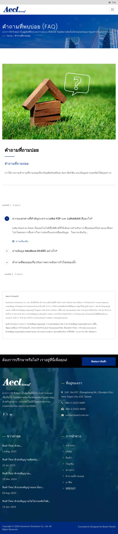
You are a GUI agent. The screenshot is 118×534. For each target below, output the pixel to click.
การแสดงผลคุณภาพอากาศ (57, 324)
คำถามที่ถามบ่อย (22, 35)
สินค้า (69, 457)
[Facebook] (3, 414)
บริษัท (69, 451)
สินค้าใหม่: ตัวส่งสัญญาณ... (16, 473)
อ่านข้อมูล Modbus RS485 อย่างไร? (34, 251)
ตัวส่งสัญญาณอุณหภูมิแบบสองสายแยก (21, 331)
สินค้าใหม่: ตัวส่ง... (12, 446)
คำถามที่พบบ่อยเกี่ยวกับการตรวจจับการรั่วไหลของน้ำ (44, 262)
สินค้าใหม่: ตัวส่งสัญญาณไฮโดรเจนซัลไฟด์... (26, 501)
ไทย (114, 2)
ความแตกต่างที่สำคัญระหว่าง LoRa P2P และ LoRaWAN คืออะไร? (52, 218)
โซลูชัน (70, 463)
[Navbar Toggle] (112, 9)
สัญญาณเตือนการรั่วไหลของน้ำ (18, 328)
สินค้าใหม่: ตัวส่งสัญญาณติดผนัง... (20, 459)
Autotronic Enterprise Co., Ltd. (34, 526)
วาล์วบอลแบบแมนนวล (87, 328)
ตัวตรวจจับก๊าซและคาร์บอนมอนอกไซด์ (47, 328)
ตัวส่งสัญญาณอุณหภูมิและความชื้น (82, 324)
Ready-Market (109, 526)
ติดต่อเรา (93, 331)
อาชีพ (69, 482)
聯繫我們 (70, 488)
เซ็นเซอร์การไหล (70, 328)
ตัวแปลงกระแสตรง (45, 331)
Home (9, 35)
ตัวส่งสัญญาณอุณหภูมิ (36, 324)
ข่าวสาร (70, 470)
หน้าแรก (70, 445)
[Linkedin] (11, 414)
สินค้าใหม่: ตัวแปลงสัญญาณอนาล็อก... (23, 487)
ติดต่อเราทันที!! (98, 362)
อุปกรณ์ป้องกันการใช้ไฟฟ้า (64, 331)
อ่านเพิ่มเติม (20, 241)
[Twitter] (7, 414)
